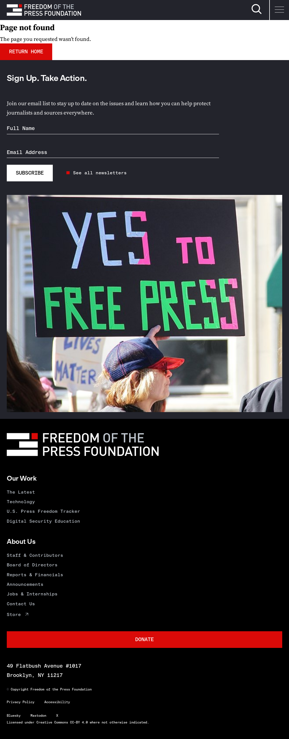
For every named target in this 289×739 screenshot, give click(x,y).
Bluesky (14, 716)
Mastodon (38, 716)
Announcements (25, 584)
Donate (144, 639)
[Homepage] (44, 10)
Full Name (21, 128)
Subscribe (30, 173)
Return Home (26, 51)
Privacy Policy (20, 702)
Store (14, 614)
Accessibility (57, 702)
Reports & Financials (35, 574)
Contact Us (21, 603)
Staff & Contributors (35, 555)
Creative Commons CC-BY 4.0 (62, 722)
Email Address (27, 152)
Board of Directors (32, 565)
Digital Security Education (43, 521)
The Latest (21, 492)
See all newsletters (100, 172)
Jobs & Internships (32, 594)
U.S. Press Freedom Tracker (43, 511)
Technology (21, 501)
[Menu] (279, 10)
